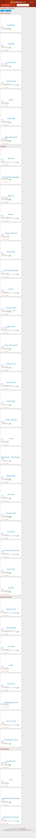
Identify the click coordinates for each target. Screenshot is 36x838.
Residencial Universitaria (11, 817)
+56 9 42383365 (6, 498)
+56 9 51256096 (6, 573)
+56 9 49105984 (6, 199)
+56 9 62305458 (6, 311)
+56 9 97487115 (14, 821)
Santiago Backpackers (11, 702)
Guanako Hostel (11, 308)
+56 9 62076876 (14, 330)
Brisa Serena (11, 252)
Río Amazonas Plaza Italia (11, 550)
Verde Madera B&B (11, 137)
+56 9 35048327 (6, 743)
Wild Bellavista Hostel (11, 740)
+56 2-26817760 (6, 293)
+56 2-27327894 (6, 237)
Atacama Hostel (11, 609)
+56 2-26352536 (6, 535)
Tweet (3, 10)
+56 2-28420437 (6, 650)
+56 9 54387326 (14, 535)
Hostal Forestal (11, 81)
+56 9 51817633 (6, 66)
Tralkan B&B (11, 118)
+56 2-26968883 (6, 783)
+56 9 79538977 (6, 349)
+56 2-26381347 (6, 85)
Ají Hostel (11, 158)
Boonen (11, 214)
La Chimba (11, 646)
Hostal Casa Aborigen (11, 345)
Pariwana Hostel (11, 513)
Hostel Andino (11, 401)
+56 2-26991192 (6, 274)
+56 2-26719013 (6, 554)
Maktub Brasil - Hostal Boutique (11, 457)
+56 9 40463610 (6, 29)
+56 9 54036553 (6, 47)
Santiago (23, 829)
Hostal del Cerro (11, 364)
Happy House (11, 326)
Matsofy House (11, 476)
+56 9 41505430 (14, 725)
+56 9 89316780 (6, 255)
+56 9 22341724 (6, 765)
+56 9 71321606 (14, 85)
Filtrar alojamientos (6, 5)
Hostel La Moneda (11, 420)
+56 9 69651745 (6, 591)
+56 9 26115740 (14, 650)
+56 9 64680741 (14, 554)
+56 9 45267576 (6, 179)
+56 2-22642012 (6, 613)
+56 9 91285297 (14, 218)
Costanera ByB (11, 62)
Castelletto (11, 44)
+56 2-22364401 (6, 162)
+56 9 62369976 (14, 613)
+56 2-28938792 (6, 725)
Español (31, 2)
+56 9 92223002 (6, 367)
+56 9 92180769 (6, 122)
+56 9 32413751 (6, 461)
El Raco (10, 289)
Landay (11, 100)
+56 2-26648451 (6, 704)
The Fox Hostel (11, 721)
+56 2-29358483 (6, 218)
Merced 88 (11, 494)
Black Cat (11, 196)
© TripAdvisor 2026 (22, 828)
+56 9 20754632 (6, 423)
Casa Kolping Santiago (11, 270)
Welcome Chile (8, 829)
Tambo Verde (11, 569)
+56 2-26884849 (6, 330)
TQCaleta (11, 588)
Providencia (11, 532)
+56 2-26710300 (6, 103)
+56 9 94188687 (6, 517)
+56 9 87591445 (6, 802)
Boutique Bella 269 (11, 233)
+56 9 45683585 (14, 293)
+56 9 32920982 (6, 141)
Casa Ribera (11, 25)
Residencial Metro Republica (11, 798)
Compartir (9, 10)
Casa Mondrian (11, 761)
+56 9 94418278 (14, 274)
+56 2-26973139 (6, 821)
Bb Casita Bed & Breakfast (11, 177)
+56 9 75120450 (6, 405)
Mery (11, 780)
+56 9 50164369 (6, 479)
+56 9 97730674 (14, 162)
